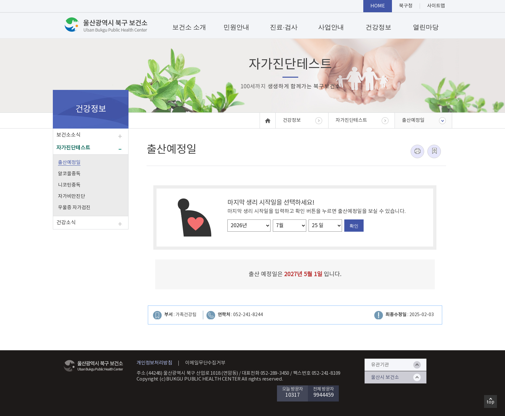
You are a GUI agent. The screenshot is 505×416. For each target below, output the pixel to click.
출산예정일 (69, 162)
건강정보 (378, 27)
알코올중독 (69, 174)
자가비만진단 (71, 196)
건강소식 (66, 223)
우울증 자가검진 (74, 207)
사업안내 (331, 27)
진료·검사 (284, 27)
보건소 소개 (189, 27)
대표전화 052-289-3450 (266, 373)
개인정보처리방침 (154, 363)
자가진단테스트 (73, 148)
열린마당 (426, 27)
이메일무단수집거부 (205, 363)
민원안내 (236, 27)
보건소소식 (68, 135)
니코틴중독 (69, 185)
